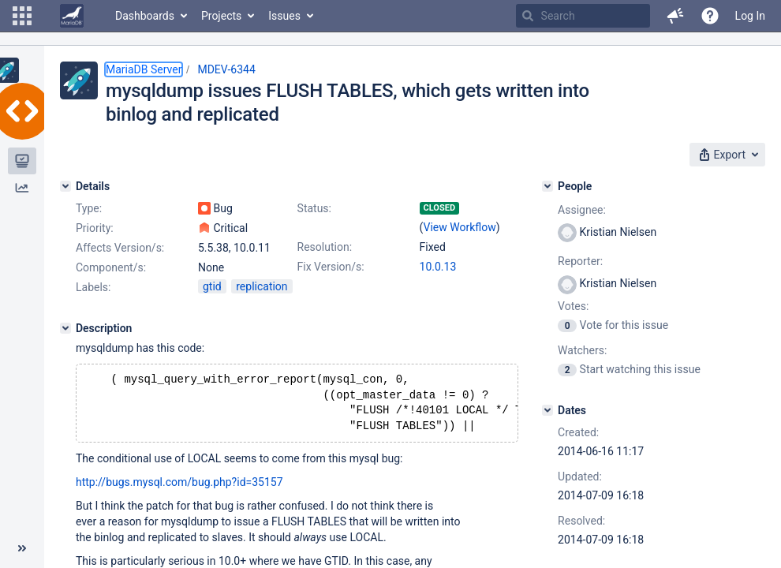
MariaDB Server (143, 69)
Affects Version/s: (120, 247)
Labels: (93, 287)
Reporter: (580, 261)
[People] (547, 186)
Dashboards (144, 15)
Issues (284, 15)
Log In (750, 15)
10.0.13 (438, 266)
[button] (22, 16)
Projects (221, 15)
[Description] (65, 328)
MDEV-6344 (226, 69)
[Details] (65, 186)
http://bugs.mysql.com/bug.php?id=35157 (179, 488)
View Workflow (460, 227)
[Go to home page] (72, 16)
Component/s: (111, 267)
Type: (89, 208)
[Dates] (547, 410)
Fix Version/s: (330, 266)
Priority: (95, 228)
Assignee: (582, 210)
